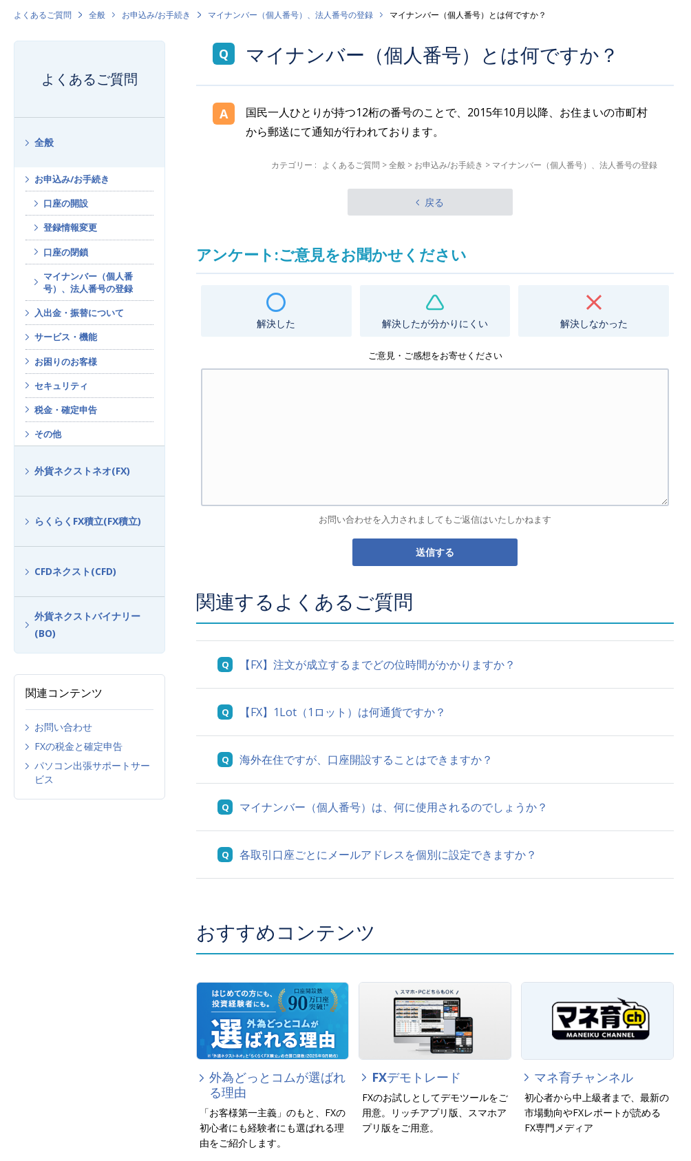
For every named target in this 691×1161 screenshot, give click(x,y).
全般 (97, 15)
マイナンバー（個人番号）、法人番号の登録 (290, 15)
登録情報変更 (70, 227)
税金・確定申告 (65, 410)
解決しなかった (594, 323)
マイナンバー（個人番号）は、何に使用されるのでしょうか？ (394, 807)
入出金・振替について (79, 312)
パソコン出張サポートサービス (92, 772)
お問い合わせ (63, 726)
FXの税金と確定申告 (78, 746)
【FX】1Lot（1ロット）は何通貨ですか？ (343, 712)
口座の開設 (65, 203)
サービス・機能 (65, 337)
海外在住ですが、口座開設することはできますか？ (366, 759)
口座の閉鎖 (65, 252)
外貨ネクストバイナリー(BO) (87, 624)
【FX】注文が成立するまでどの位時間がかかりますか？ (377, 664)
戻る (434, 202)
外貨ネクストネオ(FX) (82, 470)
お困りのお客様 (65, 361)
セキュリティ (61, 385)
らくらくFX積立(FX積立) (87, 520)
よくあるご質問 (43, 15)
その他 (47, 434)
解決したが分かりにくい (435, 323)
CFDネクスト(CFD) (75, 571)
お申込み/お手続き (156, 15)
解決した (276, 323)
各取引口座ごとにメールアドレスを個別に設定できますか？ (388, 854)
